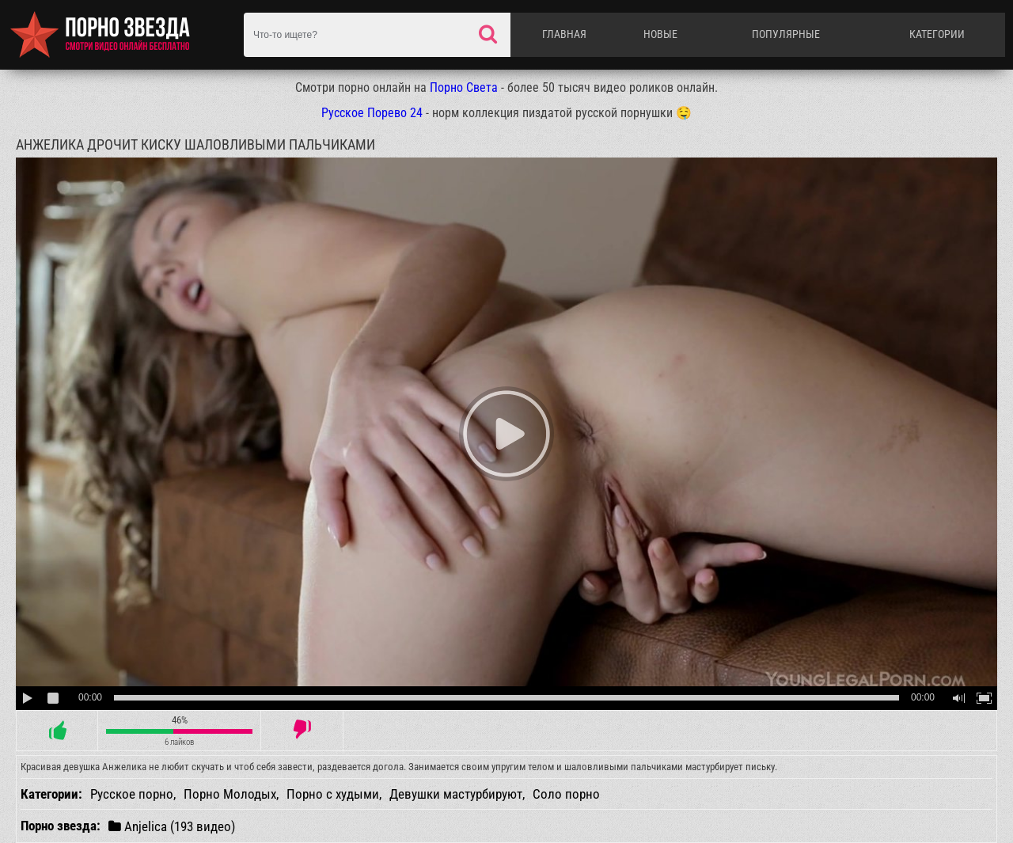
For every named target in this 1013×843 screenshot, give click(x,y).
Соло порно (566, 794)
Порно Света (464, 87)
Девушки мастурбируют (455, 794)
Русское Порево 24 (372, 112)
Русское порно (131, 794)
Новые (660, 34)
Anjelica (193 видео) (171, 826)
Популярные (786, 34)
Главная (564, 34)
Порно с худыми (332, 794)
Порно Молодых (230, 794)
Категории (937, 34)
